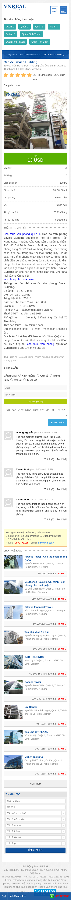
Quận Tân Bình (39, 41)
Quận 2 (24, 26)
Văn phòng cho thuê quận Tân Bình (48, 884)
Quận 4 (54, 26)
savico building (42, 357)
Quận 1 (10, 26)
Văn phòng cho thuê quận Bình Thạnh (24, 888)
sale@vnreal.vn (46, 543)
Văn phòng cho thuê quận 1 (45, 881)
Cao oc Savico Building (21, 357)
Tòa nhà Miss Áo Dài (36, 633)
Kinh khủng (28, 375)
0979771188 (62, 896)
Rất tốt (18, 380)
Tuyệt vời (32, 380)
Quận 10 (10, 34)
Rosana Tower (32, 683)
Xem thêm (35, 785)
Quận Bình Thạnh (31, 34)
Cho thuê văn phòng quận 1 (22, 234)
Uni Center (30, 708)
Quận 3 (39, 26)
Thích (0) (49, 460)
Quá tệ (44, 375)
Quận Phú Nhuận (15, 41)
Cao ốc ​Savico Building (20, 62)
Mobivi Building (33, 758)
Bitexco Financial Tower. (38, 608)
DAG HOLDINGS (34, 658)
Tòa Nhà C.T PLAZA (36, 733)
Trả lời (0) (62, 460)
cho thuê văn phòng (40, 343)
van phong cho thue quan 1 (20, 279)
